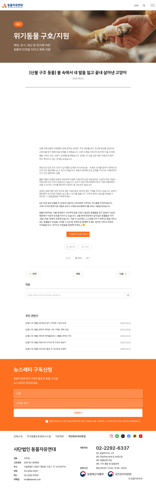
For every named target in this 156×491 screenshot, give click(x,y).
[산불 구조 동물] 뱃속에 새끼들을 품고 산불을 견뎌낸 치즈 (48, 336)
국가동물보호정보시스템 (39, 436)
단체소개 (18, 436)
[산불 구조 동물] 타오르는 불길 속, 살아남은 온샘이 (45, 349)
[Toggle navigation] (152, 5)
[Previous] (33, 274)
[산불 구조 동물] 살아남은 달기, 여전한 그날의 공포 (45, 323)
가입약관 (59, 436)
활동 (18, 24)
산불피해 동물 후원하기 (79, 234)
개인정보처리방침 (77, 436)
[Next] (123, 274)
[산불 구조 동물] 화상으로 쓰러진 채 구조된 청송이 (45, 342)
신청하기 (78, 412)
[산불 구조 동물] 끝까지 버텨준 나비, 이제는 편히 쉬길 (47, 329)
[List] (78, 274)
